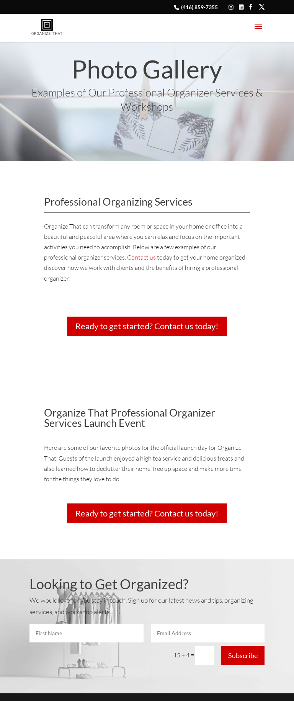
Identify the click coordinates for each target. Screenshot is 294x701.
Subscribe (243, 655)
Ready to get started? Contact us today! (147, 326)
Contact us (141, 257)
